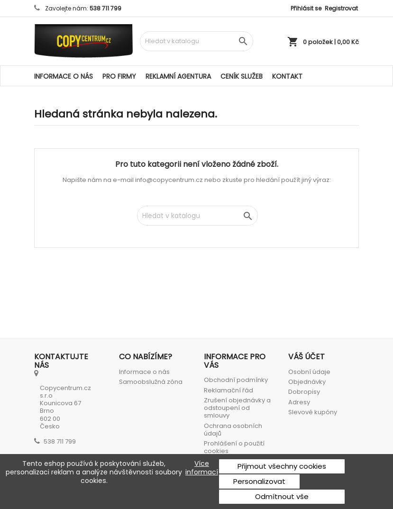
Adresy (299, 402)
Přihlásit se (306, 8)
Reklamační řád (228, 390)
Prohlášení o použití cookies (234, 447)
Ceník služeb (241, 76)
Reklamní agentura (178, 76)
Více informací (201, 468)
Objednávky (307, 381)
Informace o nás (63, 76)
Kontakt (287, 76)
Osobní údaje (309, 371)
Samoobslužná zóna (151, 381)
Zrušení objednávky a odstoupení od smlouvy (237, 408)
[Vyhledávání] (196, 41)
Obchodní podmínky (236, 379)
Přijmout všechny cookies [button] (282, 466)
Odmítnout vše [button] (282, 496)
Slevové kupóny (312, 412)
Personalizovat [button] (259, 481)
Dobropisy (304, 391)
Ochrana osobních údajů (233, 429)
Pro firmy (119, 76)
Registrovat (341, 8)
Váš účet (306, 356)
